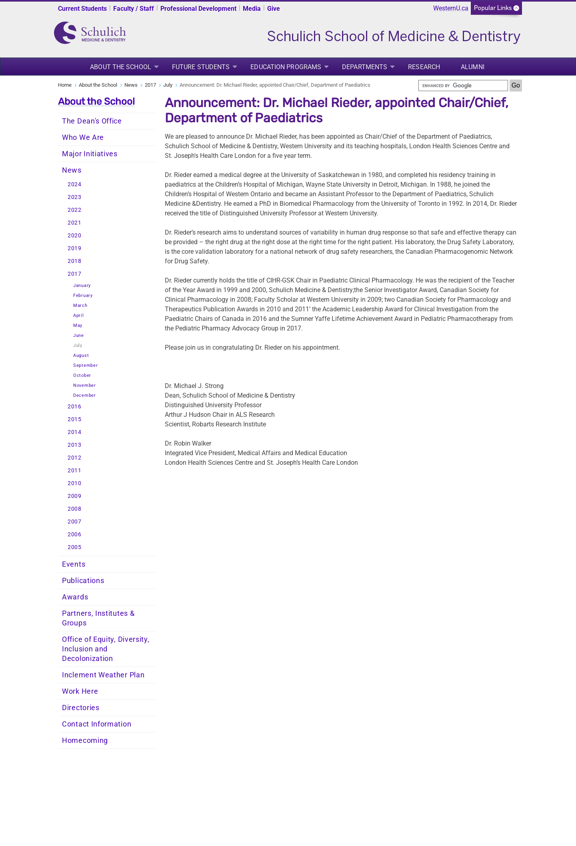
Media (252, 8)
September (85, 365)
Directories (81, 708)
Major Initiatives (90, 154)
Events (73, 564)
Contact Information (96, 724)
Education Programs (285, 67)
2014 (75, 432)
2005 (75, 547)
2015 (75, 419)
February (83, 295)
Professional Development (198, 8)
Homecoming (85, 740)
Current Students (82, 8)
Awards (75, 597)
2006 (75, 534)
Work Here (80, 691)
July (167, 85)
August (81, 355)
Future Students (201, 67)
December (84, 395)
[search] (463, 85)
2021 (75, 222)
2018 (75, 261)
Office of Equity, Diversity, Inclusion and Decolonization (106, 649)
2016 (75, 406)
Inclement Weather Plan (103, 675)
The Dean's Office (92, 121)
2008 (75, 509)
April (78, 315)
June (78, 335)
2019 (75, 248)
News (131, 85)
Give (273, 8)
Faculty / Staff (133, 8)
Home (65, 85)
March (80, 305)
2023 (75, 197)
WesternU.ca (450, 8)
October (82, 375)
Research (424, 67)
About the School (120, 67)
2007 (75, 521)
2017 (150, 85)
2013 (75, 445)
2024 (75, 184)
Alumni (472, 67)
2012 (75, 457)
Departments (364, 67)
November (84, 385)
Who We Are (83, 137)
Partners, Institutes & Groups (98, 618)
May (77, 325)
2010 (75, 483)
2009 (75, 496)
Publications (83, 581)
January (82, 285)
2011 (75, 470)
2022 (75, 210)
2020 (75, 235)
